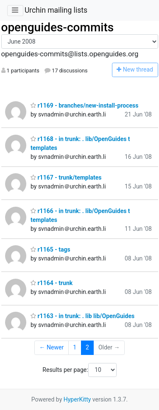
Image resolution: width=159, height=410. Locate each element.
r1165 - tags (50, 249)
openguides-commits (57, 27)
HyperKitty (77, 399)
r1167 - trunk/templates (66, 177)
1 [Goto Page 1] (74, 347)
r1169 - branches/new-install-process (84, 105)
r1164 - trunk (52, 283)
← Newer (51, 347)
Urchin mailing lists (56, 10)
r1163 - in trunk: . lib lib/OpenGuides (82, 316)
